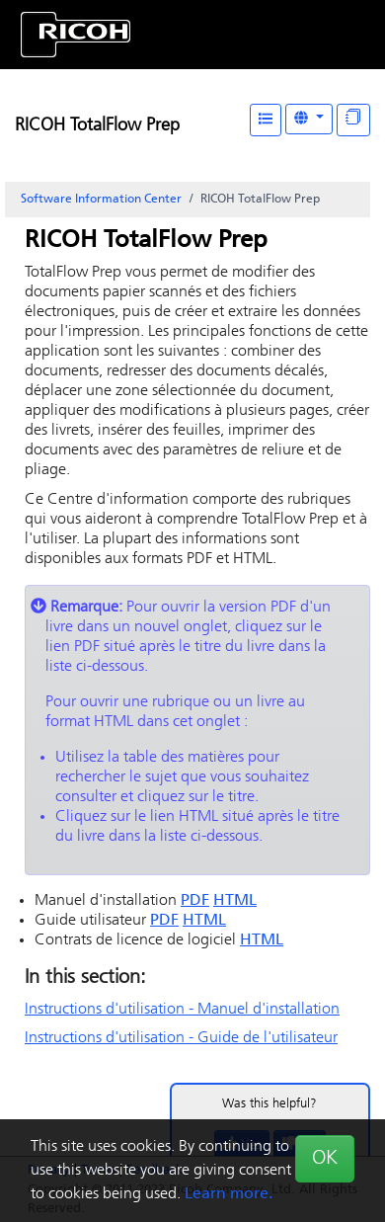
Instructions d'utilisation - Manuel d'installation (182, 1010)
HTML (235, 901)
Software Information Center (101, 199)
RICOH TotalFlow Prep (97, 126)
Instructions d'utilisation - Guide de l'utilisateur (181, 1038)
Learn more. (228, 1194)
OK (325, 1159)
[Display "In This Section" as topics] (353, 120)
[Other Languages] (309, 119)
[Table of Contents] (265, 120)
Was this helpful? (269, 1104)
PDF (195, 901)
